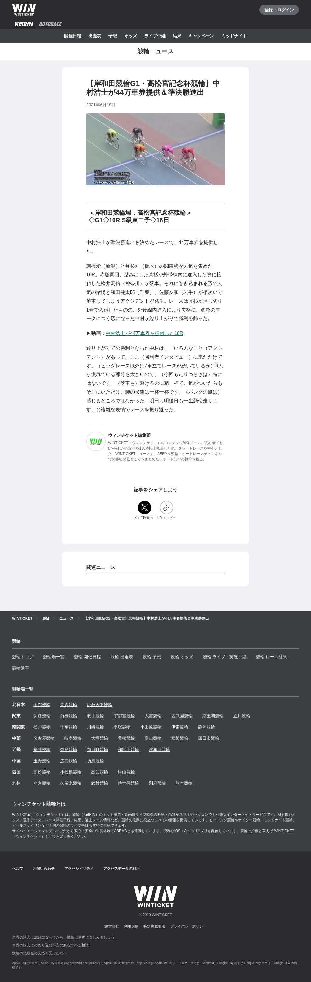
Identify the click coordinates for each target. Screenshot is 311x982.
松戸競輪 (41, 727)
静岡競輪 (206, 727)
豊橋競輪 (126, 738)
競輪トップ (22, 656)
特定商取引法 (154, 926)
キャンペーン (201, 35)
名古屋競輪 (44, 738)
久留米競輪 (70, 783)
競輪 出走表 (122, 656)
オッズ (130, 35)
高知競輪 (99, 772)
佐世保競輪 (128, 783)
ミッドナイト (234, 35)
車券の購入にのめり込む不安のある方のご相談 (50, 945)
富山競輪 (153, 738)
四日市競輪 (208, 738)
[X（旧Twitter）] (145, 510)
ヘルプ (17, 869)
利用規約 (131, 926)
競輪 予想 (152, 656)
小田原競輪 (151, 727)
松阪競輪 (179, 738)
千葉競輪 (68, 727)
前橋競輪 (68, 715)
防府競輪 (95, 760)
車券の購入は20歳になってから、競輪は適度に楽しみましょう (63, 937)
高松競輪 (41, 772)
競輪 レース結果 (271, 656)
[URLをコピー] (166, 510)
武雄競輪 (99, 783)
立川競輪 (241, 715)
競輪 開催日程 (87, 656)
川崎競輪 (95, 727)
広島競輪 (68, 760)
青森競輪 (68, 704)
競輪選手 (20, 668)
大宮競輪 (153, 715)
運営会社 (111, 926)
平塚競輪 (122, 727)
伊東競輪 (179, 727)
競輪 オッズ (182, 656)
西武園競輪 (182, 715)
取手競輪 (95, 715)
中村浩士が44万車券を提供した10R (144, 333)
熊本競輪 (184, 783)
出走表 (94, 35)
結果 (177, 35)
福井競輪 (41, 749)
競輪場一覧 (53, 656)
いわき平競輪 (99, 704)
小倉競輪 (41, 783)
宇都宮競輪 (124, 715)
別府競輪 (157, 783)
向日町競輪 (97, 749)
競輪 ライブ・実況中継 (225, 656)
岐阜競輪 (72, 738)
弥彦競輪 (41, 715)
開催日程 (72, 35)
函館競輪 (41, 704)
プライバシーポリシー (188, 926)
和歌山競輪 (128, 749)
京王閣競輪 (213, 715)
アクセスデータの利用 (121, 869)
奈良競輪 (68, 749)
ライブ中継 (155, 35)
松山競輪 (126, 772)
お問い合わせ (44, 869)
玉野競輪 (41, 760)
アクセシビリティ (79, 869)
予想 (112, 35)
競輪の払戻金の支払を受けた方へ (39, 953)
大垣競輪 (99, 738)
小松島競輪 (70, 772)
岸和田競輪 (159, 749)
